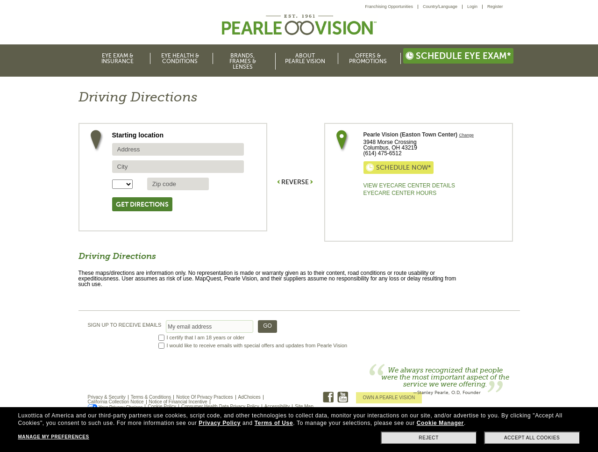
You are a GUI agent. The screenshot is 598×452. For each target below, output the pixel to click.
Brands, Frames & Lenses (242, 61)
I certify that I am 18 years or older (206, 337)
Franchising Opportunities (389, 6)
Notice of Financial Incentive (178, 401)
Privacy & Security (107, 397)
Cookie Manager (440, 423)
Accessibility (277, 406)
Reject (429, 437)
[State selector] (122, 184)
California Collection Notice (116, 401)
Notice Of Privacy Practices (204, 397)
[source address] (178, 149)
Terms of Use (274, 423)
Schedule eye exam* (458, 56)
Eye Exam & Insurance (117, 58)
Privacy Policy (220, 423)
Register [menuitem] (495, 6)
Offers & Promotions (368, 58)
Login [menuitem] (472, 6)
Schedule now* (398, 168)
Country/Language (440, 6)
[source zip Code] (178, 184)
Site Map (304, 406)
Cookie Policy (162, 406)
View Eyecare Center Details (409, 185)
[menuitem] (391, 7)
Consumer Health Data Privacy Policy (220, 406)
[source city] (178, 166)
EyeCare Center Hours (400, 193)
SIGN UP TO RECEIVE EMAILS (125, 325)
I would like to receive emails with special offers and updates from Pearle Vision (257, 345)
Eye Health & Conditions (180, 58)
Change (466, 135)
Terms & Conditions (151, 397)
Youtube (342, 397)
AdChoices (249, 397)
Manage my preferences (53, 436)
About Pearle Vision (305, 58)
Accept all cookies (532, 437)
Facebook (328, 397)
